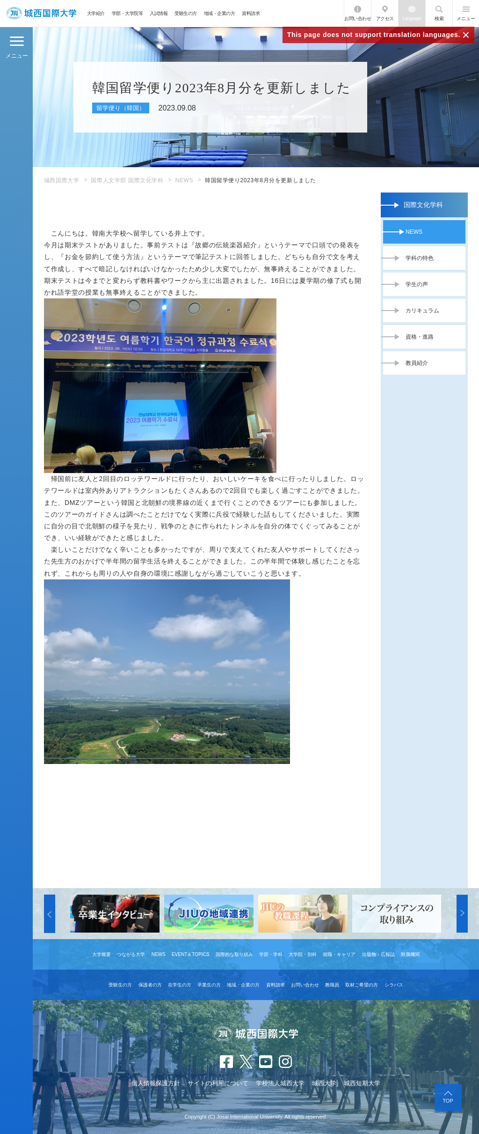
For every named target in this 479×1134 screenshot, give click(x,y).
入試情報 (158, 13)
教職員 (332, 984)
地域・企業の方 (219, 13)
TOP (448, 1101)
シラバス (394, 984)
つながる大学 (131, 954)
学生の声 (417, 284)
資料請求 (251, 13)
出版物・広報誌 (378, 954)
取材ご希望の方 (361, 984)
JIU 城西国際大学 (41, 13)
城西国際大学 (62, 180)
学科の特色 (420, 258)
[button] (49, 914)
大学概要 (101, 954)
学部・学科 (271, 954)
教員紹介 (417, 363)
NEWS (184, 180)
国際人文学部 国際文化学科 (127, 180)
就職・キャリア (339, 954)
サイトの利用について (218, 1083)
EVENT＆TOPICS (190, 954)
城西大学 (324, 1083)
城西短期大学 (362, 1083)
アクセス (385, 18)
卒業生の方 (209, 984)
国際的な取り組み (234, 954)
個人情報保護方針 (155, 1083)
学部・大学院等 (127, 13)
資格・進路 (420, 337)
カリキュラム (422, 310)
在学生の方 (179, 984)
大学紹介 (96, 13)
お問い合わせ (357, 18)
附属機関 (410, 954)
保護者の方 (150, 984)
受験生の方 (185, 13)
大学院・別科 (303, 954)
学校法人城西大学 (280, 1083)
